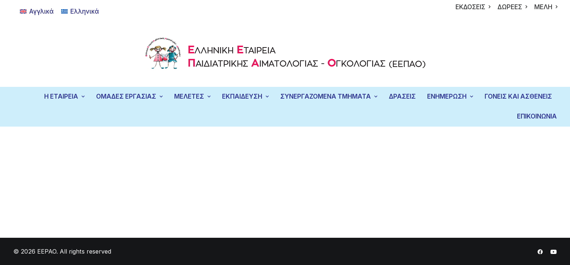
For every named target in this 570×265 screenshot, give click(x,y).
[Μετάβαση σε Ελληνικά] (80, 11)
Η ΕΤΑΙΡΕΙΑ (64, 96)
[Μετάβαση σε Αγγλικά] (36, 11)
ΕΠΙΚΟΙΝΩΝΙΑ (537, 116)
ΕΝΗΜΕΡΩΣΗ (450, 96)
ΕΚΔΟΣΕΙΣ (472, 7)
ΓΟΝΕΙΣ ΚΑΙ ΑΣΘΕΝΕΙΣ (518, 96)
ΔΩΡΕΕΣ (512, 7)
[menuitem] (473, 7)
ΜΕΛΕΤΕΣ (192, 96)
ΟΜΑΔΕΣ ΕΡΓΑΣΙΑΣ (129, 96)
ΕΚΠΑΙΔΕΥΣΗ (245, 96)
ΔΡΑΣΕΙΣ (402, 96)
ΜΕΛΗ (545, 7)
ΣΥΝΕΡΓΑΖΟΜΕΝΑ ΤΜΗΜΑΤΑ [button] (328, 96)
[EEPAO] (285, 55)
